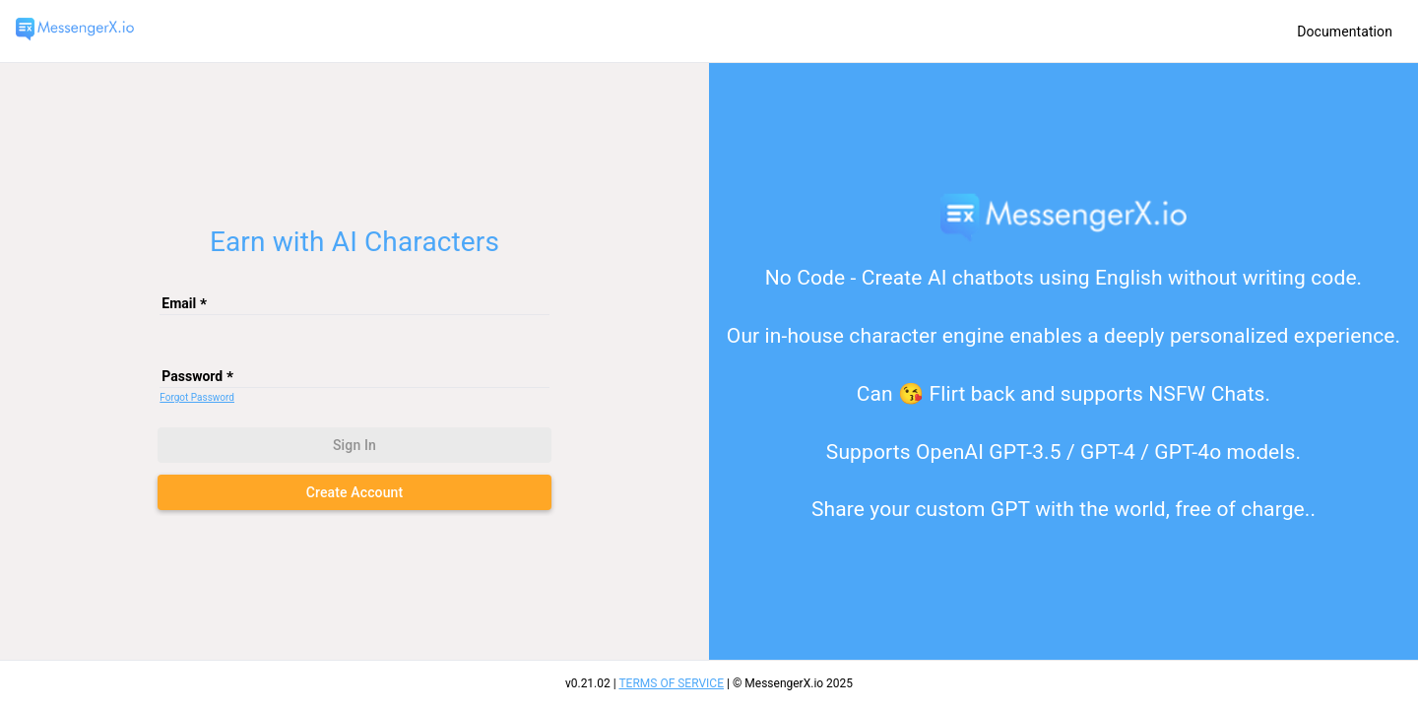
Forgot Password (197, 397)
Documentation (1344, 31)
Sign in (354, 445)
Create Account (355, 492)
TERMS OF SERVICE (671, 683)
